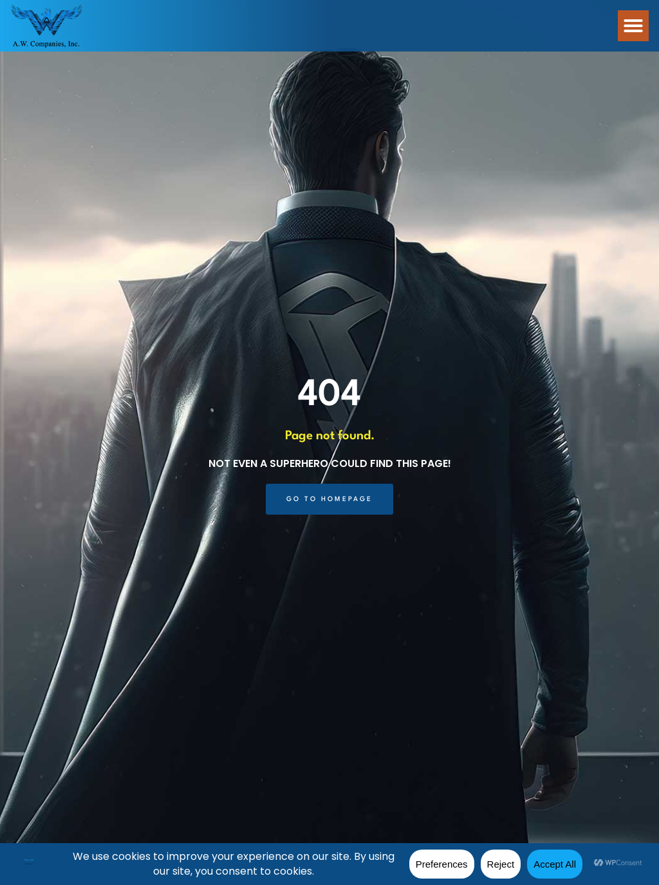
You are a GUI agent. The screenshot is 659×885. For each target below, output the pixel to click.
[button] (633, 25)
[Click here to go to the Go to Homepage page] (329, 499)
